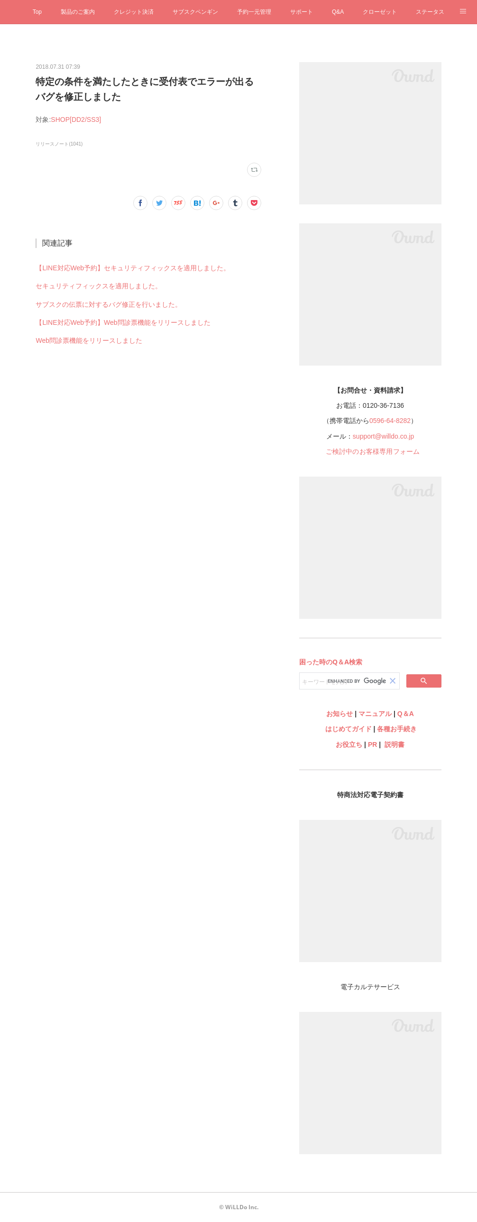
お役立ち (349, 744)
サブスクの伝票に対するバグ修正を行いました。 (109, 304)
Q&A (338, 12)
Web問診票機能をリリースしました (89, 340)
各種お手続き (397, 729)
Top (37, 12)
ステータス (430, 12)
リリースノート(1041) (59, 144)
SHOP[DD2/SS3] (76, 119)
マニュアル (375, 713)
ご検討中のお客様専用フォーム (373, 451)
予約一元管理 (254, 12)
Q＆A (405, 713)
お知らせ (339, 713)
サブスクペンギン (195, 12)
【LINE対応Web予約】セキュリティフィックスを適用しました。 (133, 268)
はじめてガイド (347, 729)
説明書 (394, 744)
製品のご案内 (78, 12)
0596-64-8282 (390, 420)
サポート (301, 12)
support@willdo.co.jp (383, 436)
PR (372, 744)
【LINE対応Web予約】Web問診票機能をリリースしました (123, 322)
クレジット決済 (134, 12)
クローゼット (380, 12)
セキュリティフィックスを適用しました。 (99, 286)
